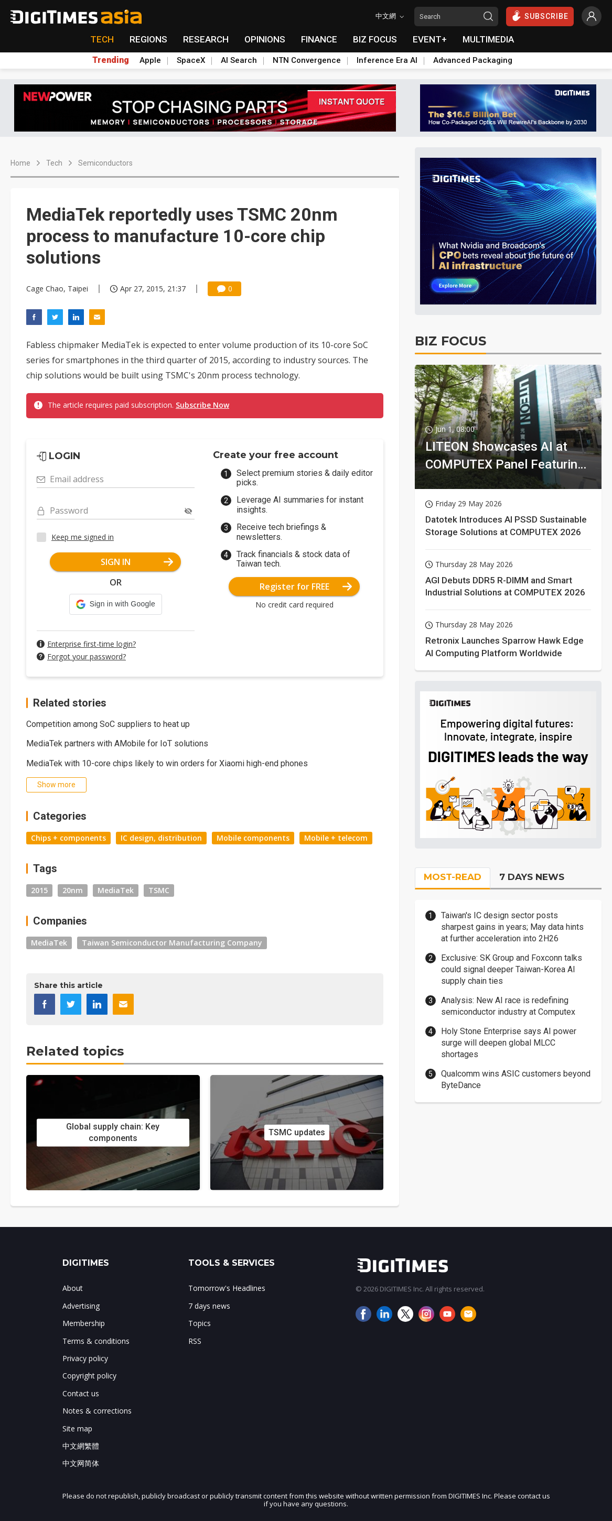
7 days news (209, 1306)
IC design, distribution (161, 838)
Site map (77, 1428)
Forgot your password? (86, 656)
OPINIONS (264, 39)
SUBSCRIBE (539, 15)
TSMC (158, 890)
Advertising (81, 1306)
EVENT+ (430, 39)
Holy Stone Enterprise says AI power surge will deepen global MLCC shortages (508, 1043)
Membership (83, 1323)
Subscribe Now (202, 405)
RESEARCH (206, 39)
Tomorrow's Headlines (226, 1288)
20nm (72, 890)
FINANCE (319, 39)
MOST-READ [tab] (452, 877)
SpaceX (191, 60)
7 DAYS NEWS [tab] (531, 877)
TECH (102, 39)
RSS (194, 1341)
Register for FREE (306, 586)
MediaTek (116, 890)
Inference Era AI (387, 60)
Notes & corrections (97, 1411)
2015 (39, 890)
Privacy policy (85, 1358)
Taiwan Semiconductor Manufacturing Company (172, 943)
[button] (115, 604)
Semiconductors (105, 163)
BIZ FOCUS (375, 39)
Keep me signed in (82, 537)
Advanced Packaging (472, 60)
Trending (110, 60)
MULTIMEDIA (488, 39)
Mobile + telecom (336, 838)
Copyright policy (89, 1376)
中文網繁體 (80, 1446)
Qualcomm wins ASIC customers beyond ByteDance (515, 1079)
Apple (150, 60)
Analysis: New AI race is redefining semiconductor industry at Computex (508, 1006)
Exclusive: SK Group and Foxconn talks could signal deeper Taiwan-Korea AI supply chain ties (511, 969)
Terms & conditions (96, 1341)
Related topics (75, 1051)
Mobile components (253, 838)
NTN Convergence (307, 60)
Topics (199, 1323)
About (72, 1288)
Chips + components (68, 838)
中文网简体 (80, 1463)
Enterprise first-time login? (91, 644)
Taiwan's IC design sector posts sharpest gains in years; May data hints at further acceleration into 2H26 (512, 927)
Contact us (80, 1393)
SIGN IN (137, 562)
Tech (54, 163)
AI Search (239, 60)
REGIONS (148, 39)
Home (20, 163)
